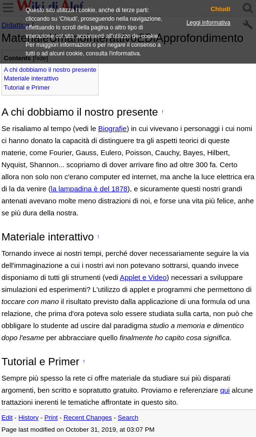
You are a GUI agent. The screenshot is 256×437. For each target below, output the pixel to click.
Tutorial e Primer (27, 87)
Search (128, 417)
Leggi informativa (208, 22)
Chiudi (220, 9)
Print (51, 417)
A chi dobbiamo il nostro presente (50, 69)
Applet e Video (143, 277)
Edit (7, 417)
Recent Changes (88, 417)
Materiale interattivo (31, 78)
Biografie (112, 128)
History (28, 417)
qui (225, 390)
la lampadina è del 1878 (89, 189)
